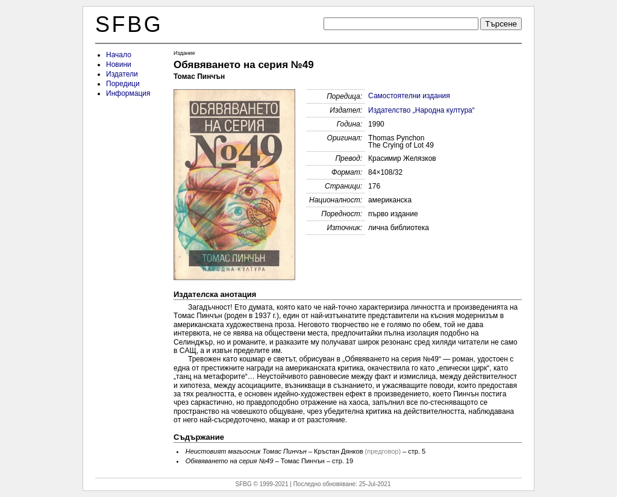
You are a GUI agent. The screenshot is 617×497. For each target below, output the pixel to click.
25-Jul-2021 (375, 484)
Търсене (501, 23)
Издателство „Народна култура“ (421, 110)
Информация (128, 93)
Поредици (123, 84)
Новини (118, 64)
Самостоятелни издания (409, 96)
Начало (118, 55)
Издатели (122, 74)
